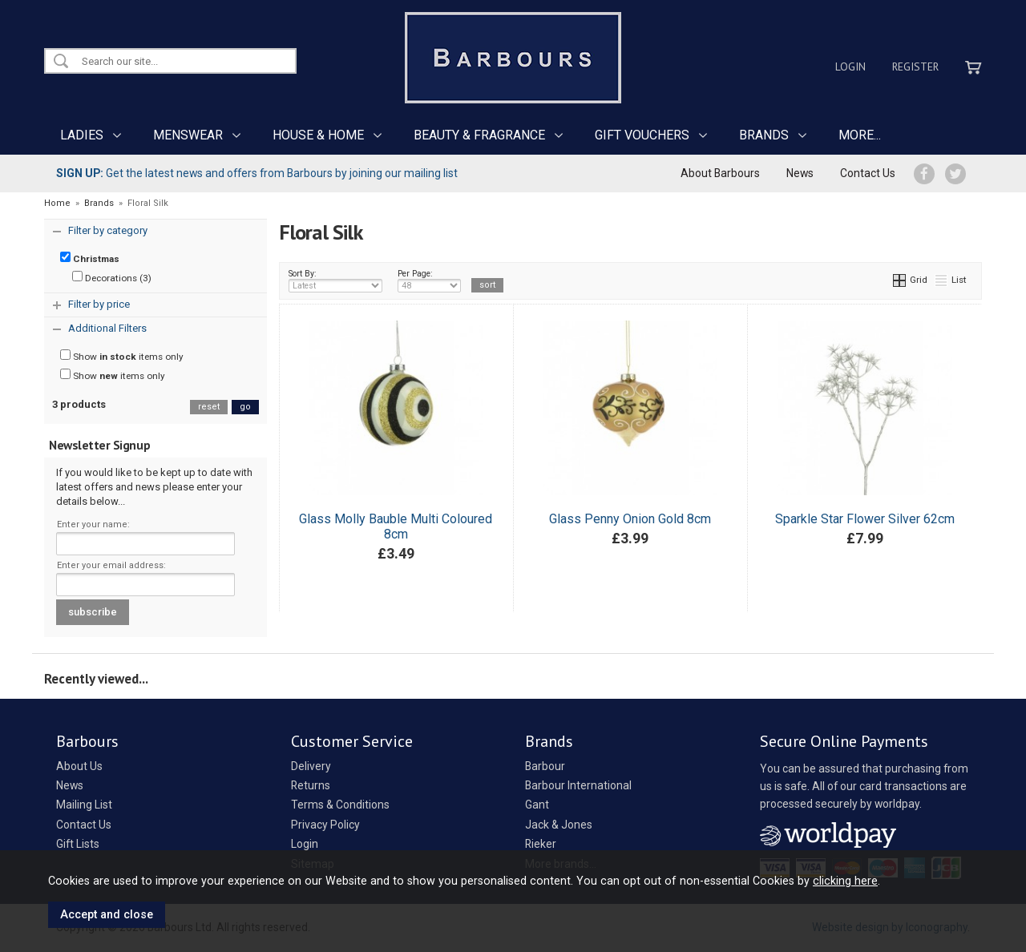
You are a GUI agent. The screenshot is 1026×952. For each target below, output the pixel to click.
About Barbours (720, 173)
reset (209, 406)
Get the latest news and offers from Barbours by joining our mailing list (257, 173)
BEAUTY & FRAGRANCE (479, 135)
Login (850, 66)
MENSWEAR (188, 135)
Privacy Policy (325, 824)
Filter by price (99, 304)
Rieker (540, 843)
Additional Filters (107, 328)
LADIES (81, 135)
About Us (79, 766)
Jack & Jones (558, 824)
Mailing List (84, 804)
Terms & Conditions (340, 804)
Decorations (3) (111, 277)
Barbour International (578, 785)
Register (915, 66)
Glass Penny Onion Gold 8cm (630, 518)
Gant (537, 804)
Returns (310, 785)
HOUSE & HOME (318, 135)
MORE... (859, 135)
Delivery (311, 766)
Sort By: (336, 280)
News (800, 173)
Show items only (122, 355)
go (245, 406)
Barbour (545, 766)
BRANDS (764, 135)
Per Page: (429, 280)
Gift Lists (77, 843)
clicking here (845, 880)
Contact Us (867, 173)
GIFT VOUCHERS (642, 135)
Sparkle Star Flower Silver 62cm (865, 518)
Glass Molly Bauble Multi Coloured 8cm (395, 526)
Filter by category (107, 230)
